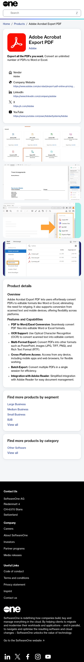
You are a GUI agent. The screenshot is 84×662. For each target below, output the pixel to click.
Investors (9, 542)
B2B (10, 420)
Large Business (16, 404)
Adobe (33, 48)
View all (12, 424)
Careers (8, 529)
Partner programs (14, 548)
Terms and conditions (16, 578)
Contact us (10, 598)
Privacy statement (14, 585)
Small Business (16, 414)
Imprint (8, 591)
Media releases (13, 555)
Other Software (16, 448)
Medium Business (17, 409)
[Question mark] (76, 4)
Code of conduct (14, 571)
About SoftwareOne (16, 535)
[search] (42, 13)
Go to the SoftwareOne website (24, 640)
